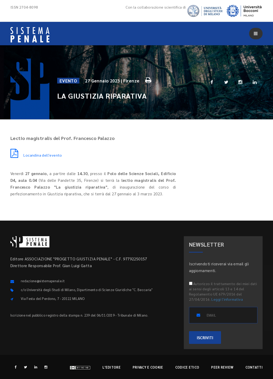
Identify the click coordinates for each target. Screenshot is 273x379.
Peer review (222, 367)
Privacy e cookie (148, 367)
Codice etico (187, 367)
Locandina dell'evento (36, 155)
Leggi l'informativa (227, 299)
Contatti (254, 367)
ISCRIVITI (205, 337)
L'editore (111, 367)
